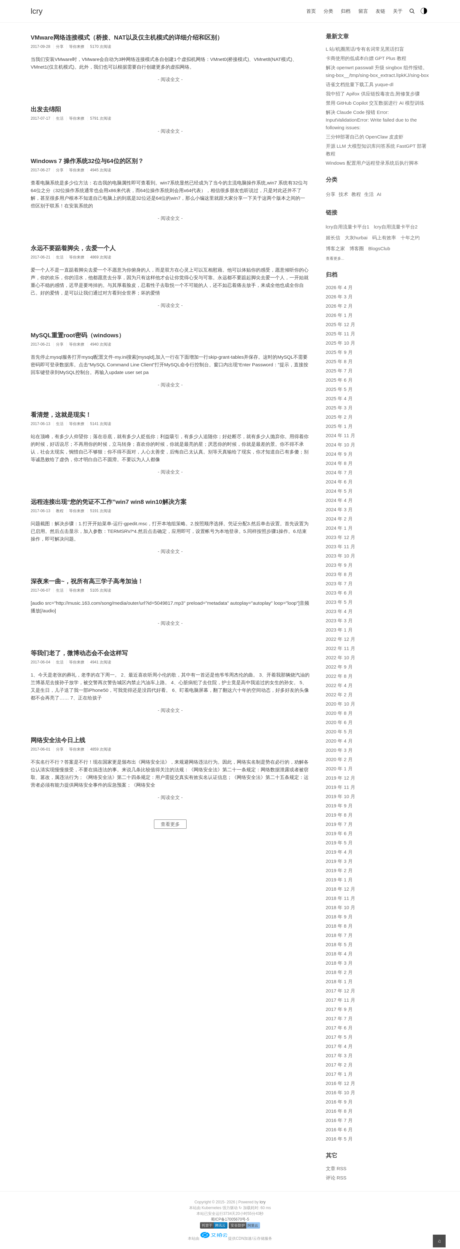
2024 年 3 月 (339, 509)
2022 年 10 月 (341, 657)
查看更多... (335, 258)
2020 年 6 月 (339, 722)
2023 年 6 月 (339, 592)
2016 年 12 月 (341, 1083)
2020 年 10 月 (341, 704)
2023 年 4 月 (339, 611)
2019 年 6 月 (339, 833)
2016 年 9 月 (339, 1101)
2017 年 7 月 (339, 1018)
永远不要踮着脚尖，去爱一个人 (73, 248)
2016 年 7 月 (339, 1120)
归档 (345, 11)
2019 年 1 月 (339, 879)
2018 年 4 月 (339, 953)
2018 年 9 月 (339, 916)
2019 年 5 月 (339, 842)
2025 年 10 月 (341, 343)
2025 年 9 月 (339, 352)
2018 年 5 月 (339, 944)
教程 (356, 194)
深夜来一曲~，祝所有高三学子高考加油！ (87, 581)
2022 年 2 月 (339, 694)
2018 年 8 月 (339, 926)
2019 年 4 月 (339, 852)
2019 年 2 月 (339, 870)
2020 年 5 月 (339, 731)
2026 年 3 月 (339, 296)
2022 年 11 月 (341, 648)
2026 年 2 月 (339, 306)
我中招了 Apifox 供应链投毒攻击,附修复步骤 (373, 93)
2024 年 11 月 (341, 435)
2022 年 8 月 (339, 676)
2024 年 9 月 (339, 454)
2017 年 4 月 (339, 1046)
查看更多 (170, 824)
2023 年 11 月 (341, 546)
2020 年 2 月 (339, 759)
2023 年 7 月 (339, 583)
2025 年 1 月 (339, 426)
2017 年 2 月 (339, 1064)
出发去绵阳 (46, 109)
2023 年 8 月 (339, 574)
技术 (343, 194)
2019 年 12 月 (341, 778)
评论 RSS (336, 1177)
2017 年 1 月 (339, 1074)
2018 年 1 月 (339, 981)
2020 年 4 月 (339, 741)
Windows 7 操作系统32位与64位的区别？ (87, 161)
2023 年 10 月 (341, 555)
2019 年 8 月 (339, 815)
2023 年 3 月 (339, 620)
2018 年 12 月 (341, 889)
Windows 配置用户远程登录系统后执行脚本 (372, 163)
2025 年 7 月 (339, 370)
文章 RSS (336, 1168)
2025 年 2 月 (339, 417)
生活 (369, 194)
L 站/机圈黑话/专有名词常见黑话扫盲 (365, 49)
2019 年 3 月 (339, 861)
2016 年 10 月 (341, 1092)
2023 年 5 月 (339, 602)
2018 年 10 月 (341, 907)
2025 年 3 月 (339, 407)
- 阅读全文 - (170, 79)
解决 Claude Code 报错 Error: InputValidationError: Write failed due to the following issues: (371, 119)
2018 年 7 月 (339, 935)
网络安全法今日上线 (58, 740)
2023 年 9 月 (339, 565)
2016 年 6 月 (339, 1129)
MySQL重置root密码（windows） (78, 335)
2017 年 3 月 (339, 1055)
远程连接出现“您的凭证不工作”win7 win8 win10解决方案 (109, 501)
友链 (380, 11)
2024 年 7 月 (339, 472)
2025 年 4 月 (339, 398)
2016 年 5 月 (339, 1138)
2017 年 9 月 (339, 1009)
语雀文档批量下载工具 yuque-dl (360, 84)
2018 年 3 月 (339, 963)
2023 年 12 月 (341, 537)
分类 (328, 11)
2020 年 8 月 (339, 713)
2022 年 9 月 (339, 666)
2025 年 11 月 (341, 333)
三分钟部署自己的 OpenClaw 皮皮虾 (364, 136)
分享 (330, 194)
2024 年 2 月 (339, 518)
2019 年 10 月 (341, 796)
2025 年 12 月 (341, 324)
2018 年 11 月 (341, 898)
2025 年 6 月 (339, 380)
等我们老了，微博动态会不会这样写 (79, 653)
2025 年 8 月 (339, 361)
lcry (36, 11)
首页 (311, 11)
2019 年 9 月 (339, 805)
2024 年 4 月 (339, 500)
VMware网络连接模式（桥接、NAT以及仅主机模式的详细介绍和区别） (127, 37)
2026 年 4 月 (339, 287)
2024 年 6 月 (339, 481)
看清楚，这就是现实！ (61, 414)
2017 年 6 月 (339, 1027)
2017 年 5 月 (339, 1037)
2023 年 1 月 (339, 629)
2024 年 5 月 (339, 491)
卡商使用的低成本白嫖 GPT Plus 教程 (366, 58)
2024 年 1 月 (339, 528)
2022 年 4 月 (339, 685)
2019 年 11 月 (341, 787)
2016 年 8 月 (339, 1111)
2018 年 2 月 (339, 972)
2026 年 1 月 (339, 315)
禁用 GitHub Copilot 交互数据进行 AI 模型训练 (375, 103)
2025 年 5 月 (339, 389)
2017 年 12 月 (341, 990)
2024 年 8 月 (339, 463)
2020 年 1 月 (339, 768)
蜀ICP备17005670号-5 (230, 1219)
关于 (397, 11)
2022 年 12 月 (341, 639)
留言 (363, 11)
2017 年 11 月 (341, 1000)
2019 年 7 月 (339, 824)
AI (379, 194)
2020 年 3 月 (339, 750)
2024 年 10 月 (341, 444)
